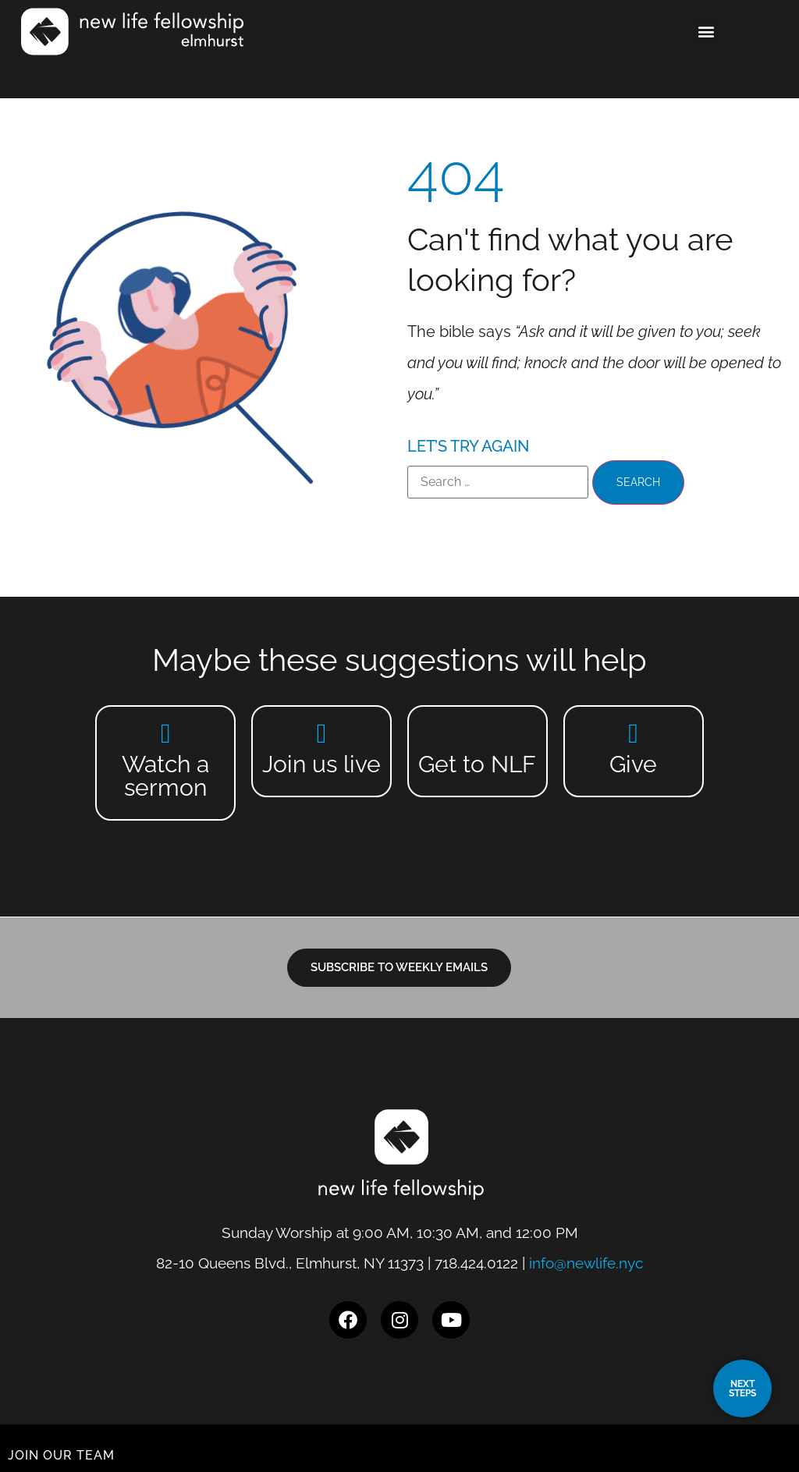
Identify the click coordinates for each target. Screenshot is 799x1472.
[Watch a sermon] (165, 733)
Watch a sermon (165, 775)
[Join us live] (322, 733)
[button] (706, 31)
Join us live (321, 764)
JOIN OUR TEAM (61, 1455)
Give (633, 764)
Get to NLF (477, 764)
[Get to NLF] (477, 733)
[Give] (633, 733)
